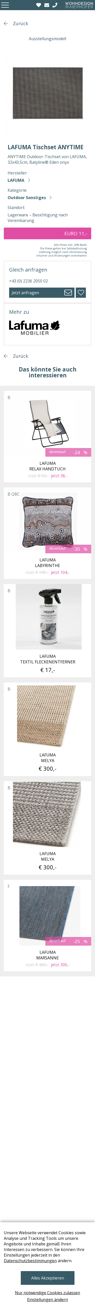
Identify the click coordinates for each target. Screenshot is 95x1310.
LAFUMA (16, 180)
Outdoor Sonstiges (27, 197)
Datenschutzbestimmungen (30, 1260)
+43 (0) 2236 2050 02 (28, 281)
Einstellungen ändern (47, 1299)
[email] (47, 5)
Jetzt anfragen (25, 292)
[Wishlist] (39, 5)
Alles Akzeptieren (47, 1278)
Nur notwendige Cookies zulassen (47, 1293)
